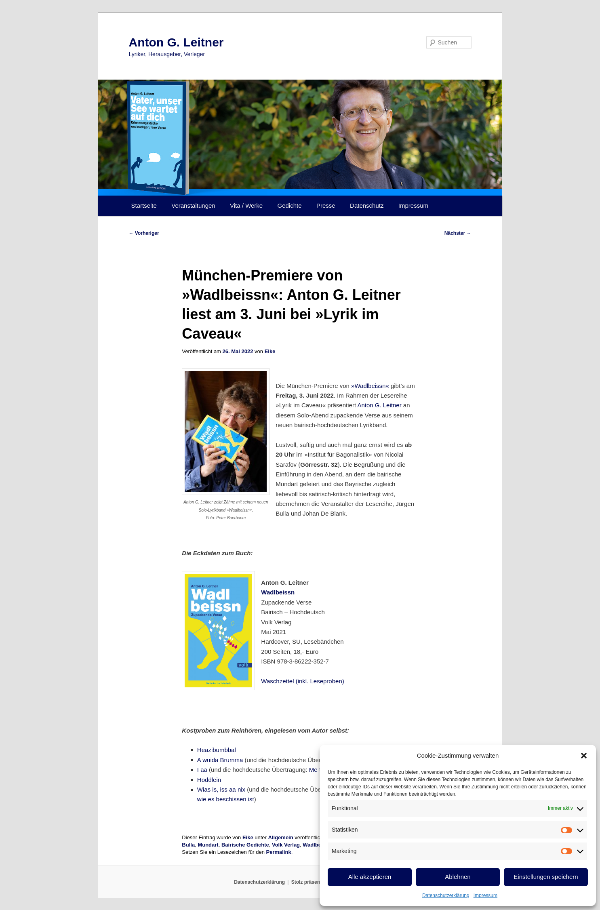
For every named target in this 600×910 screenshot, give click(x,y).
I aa (202, 769)
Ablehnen (457, 876)
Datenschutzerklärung (445, 895)
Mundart (208, 845)
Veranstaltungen (193, 205)
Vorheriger (144, 233)
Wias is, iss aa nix (221, 789)
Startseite (144, 205)
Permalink (278, 852)
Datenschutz (366, 205)
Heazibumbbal (216, 749)
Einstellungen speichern (546, 876)
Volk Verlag (286, 845)
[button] (584, 756)
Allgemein (280, 837)
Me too (318, 769)
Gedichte (290, 205)
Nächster (458, 233)
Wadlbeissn (278, 592)
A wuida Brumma (220, 759)
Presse (325, 205)
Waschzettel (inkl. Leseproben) (302, 681)
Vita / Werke (246, 205)
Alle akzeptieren (370, 876)
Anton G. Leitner (176, 42)
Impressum (485, 895)
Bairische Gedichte (245, 845)
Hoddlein (209, 779)
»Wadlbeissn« (370, 385)
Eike (270, 351)
